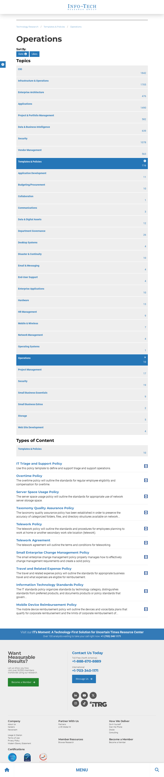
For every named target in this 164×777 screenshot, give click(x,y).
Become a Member (23, 682)
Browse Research (66, 742)
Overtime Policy (29, 476)
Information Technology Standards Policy (49, 585)
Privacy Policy (13, 740)
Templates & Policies (54, 26)
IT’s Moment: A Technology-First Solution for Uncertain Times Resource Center (88, 632)
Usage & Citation (15, 735)
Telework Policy (29, 524)
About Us (12, 724)
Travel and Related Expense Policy (44, 568)
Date (22, 54)
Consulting (113, 732)
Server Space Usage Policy (37, 492)
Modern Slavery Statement (19, 743)
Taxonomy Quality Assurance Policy (45, 508)
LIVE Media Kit (64, 727)
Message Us (84, 678)
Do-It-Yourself (115, 724)
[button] (82, 770)
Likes (34, 54)
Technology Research (27, 26)
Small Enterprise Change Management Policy (52, 552)
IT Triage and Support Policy (39, 463)
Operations (76, 26)
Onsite (112, 730)
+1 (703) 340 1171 (111, 636)
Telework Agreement (33, 540)
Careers (11, 727)
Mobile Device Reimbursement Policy (46, 604)
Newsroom (12, 730)
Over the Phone (115, 727)
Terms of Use (14, 738)
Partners (62, 724)
